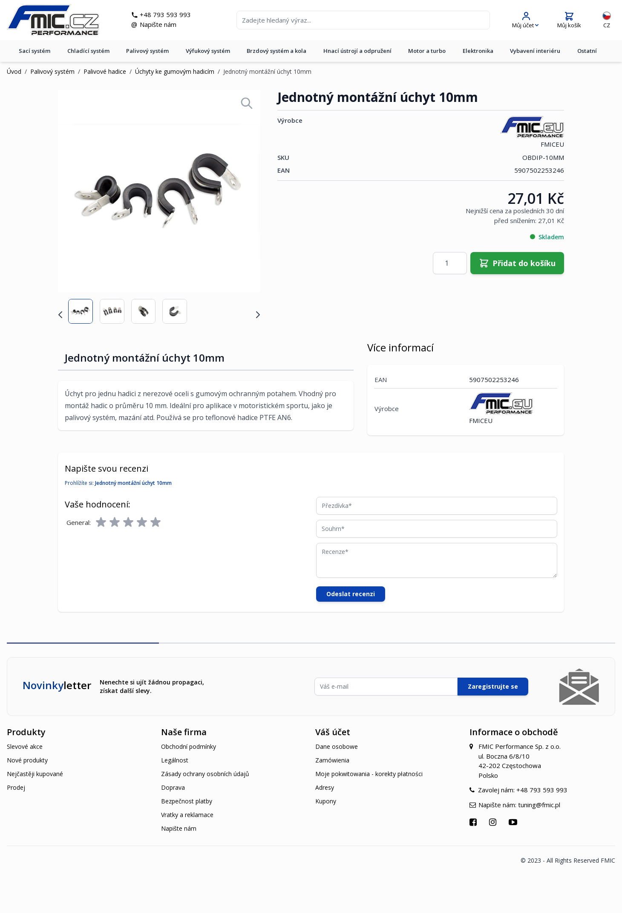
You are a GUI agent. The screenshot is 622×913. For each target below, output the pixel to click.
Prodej (16, 787)
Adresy (324, 787)
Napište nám (158, 24)
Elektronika (478, 51)
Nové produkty (27, 760)
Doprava (173, 787)
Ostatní (587, 51)
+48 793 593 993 (165, 14)
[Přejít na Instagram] (493, 822)
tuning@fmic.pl (539, 804)
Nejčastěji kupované (35, 774)
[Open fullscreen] (246, 103)
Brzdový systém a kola (276, 51)
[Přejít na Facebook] (474, 822)
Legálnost (174, 760)
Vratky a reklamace (187, 815)
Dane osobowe (336, 746)
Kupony (325, 801)
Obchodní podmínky (188, 746)
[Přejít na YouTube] (514, 822)
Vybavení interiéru (535, 51)
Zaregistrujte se (493, 686)
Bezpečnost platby (186, 801)
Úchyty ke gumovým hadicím (174, 71)
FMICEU (532, 132)
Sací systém (34, 51)
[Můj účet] (525, 20)
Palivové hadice (105, 71)
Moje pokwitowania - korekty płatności (369, 774)
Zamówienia (332, 760)
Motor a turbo (427, 51)
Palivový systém (147, 51)
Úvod (14, 71)
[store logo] (53, 20)
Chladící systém (88, 51)
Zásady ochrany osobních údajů (205, 774)
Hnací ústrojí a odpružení (357, 51)
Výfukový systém (208, 51)
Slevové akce (25, 746)
